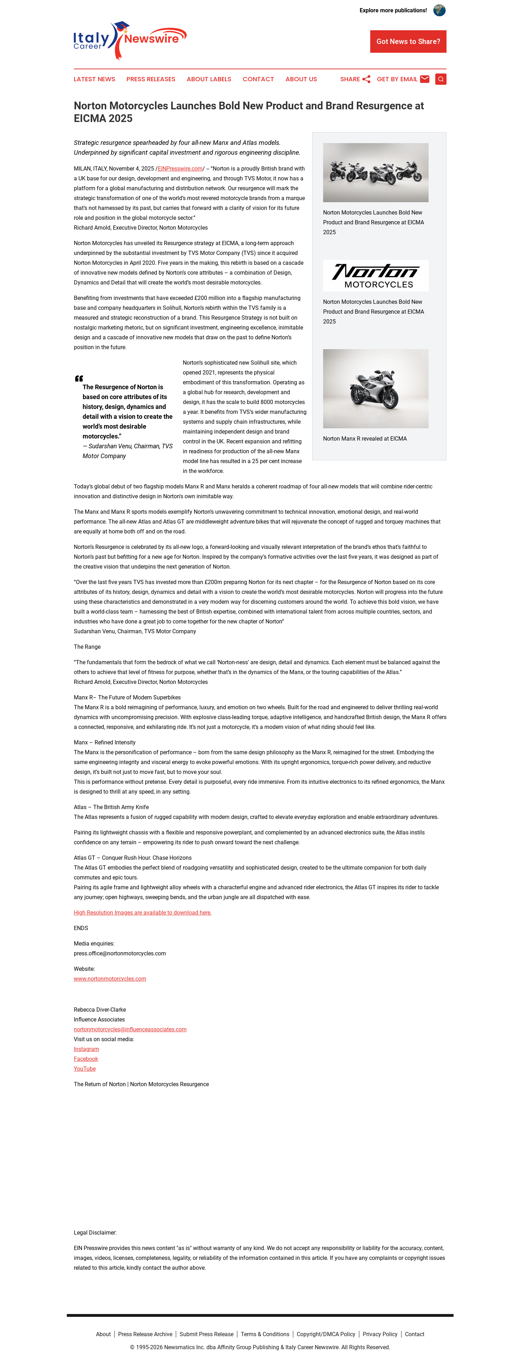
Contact (258, 79)
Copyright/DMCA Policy (326, 1334)
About (103, 1334)
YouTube (85, 1068)
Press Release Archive (145, 1334)
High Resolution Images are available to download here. (143, 912)
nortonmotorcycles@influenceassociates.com (130, 1029)
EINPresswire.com (180, 168)
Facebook (86, 1059)
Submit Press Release (206, 1334)
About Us (301, 79)
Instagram (86, 1049)
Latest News (94, 79)
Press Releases (151, 79)
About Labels (209, 79)
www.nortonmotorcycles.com (110, 978)
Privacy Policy (380, 1334)
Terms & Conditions (265, 1334)
